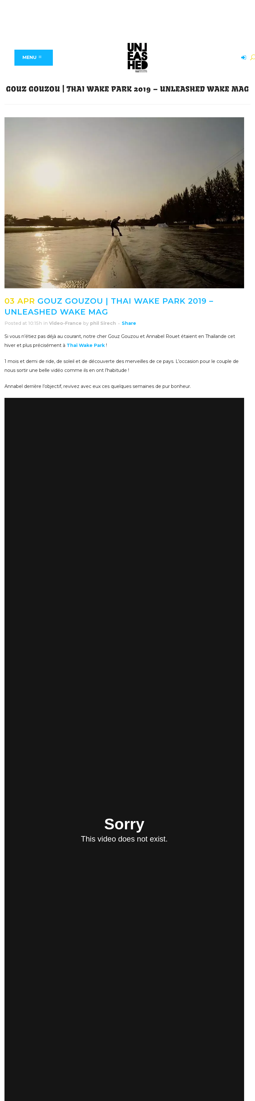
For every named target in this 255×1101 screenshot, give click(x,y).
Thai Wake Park (86, 345)
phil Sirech (103, 323)
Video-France (65, 323)
